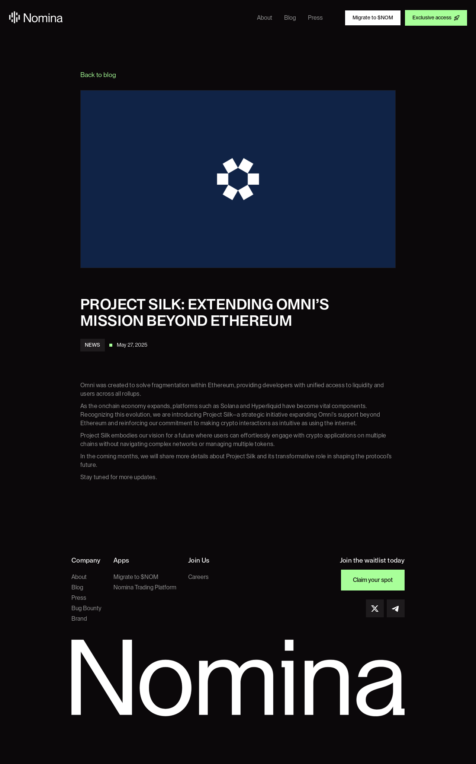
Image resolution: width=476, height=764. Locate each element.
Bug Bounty (86, 608)
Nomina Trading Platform (144, 587)
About (79, 577)
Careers (198, 577)
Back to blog (98, 74)
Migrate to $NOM (135, 577)
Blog (77, 587)
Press (78, 598)
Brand (79, 619)
